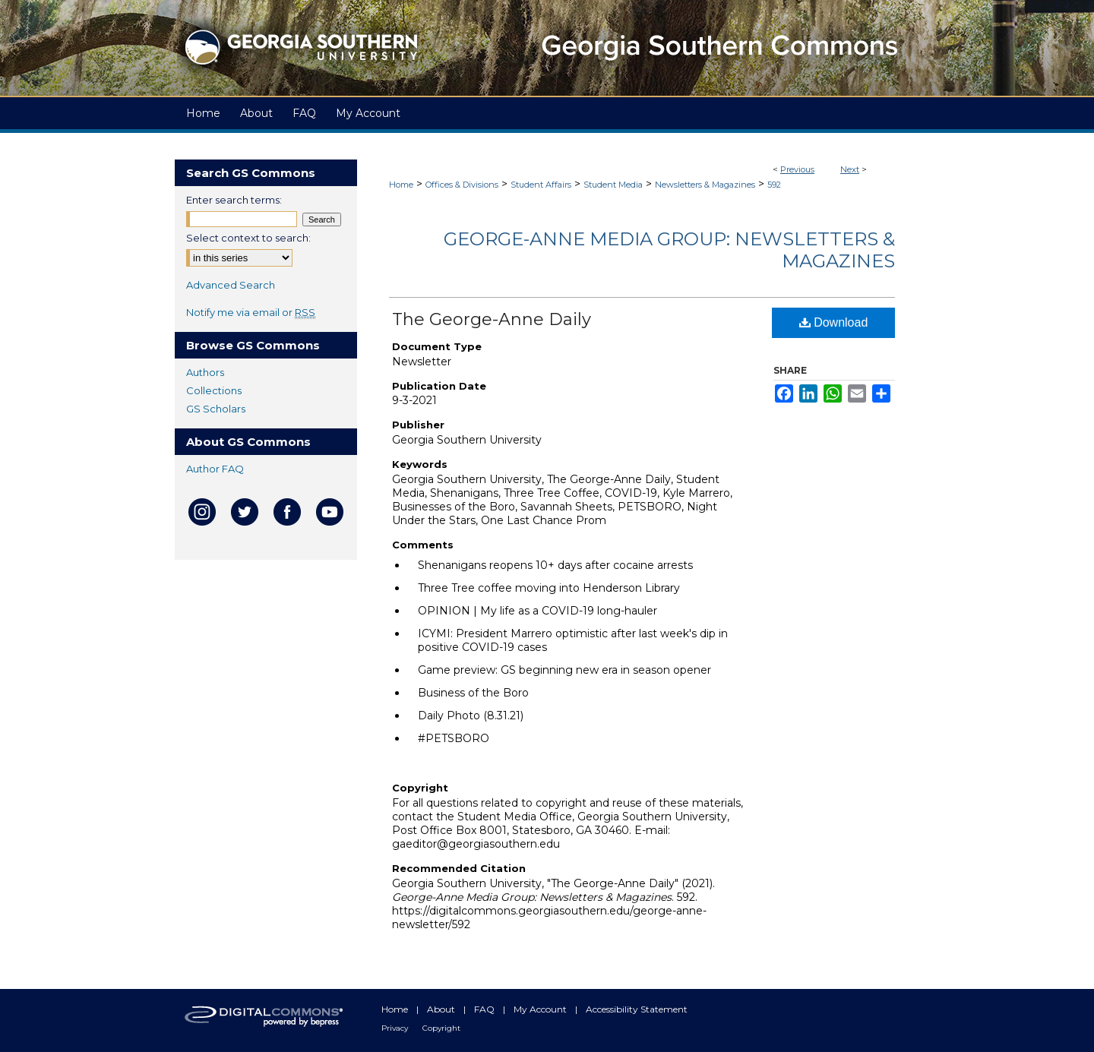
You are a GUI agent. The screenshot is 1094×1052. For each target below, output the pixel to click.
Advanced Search (230, 285)
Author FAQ (215, 469)
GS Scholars (215, 409)
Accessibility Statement (637, 1009)
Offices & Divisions (461, 184)
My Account (541, 1009)
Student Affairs (541, 184)
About (442, 1009)
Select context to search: (248, 238)
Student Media (613, 184)
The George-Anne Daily (491, 319)
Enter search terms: (234, 200)
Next (849, 169)
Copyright (441, 1028)
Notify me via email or (250, 312)
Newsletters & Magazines (705, 184)
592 (774, 184)
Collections (214, 390)
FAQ (485, 1009)
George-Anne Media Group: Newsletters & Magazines (669, 250)
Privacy (395, 1028)
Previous (797, 169)
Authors (205, 372)
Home (401, 184)
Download (833, 322)
